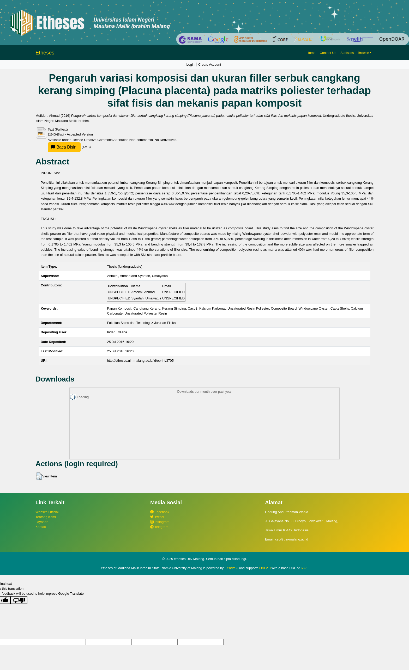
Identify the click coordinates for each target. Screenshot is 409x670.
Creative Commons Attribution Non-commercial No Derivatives (130, 140)
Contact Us (328, 53)
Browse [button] (363, 53)
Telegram (159, 527)
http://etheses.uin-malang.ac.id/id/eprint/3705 (140, 360)
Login (191, 64)
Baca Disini (64, 147)
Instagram (159, 522)
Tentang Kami (45, 517)
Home (310, 53)
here (303, 568)
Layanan (41, 522)
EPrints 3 (231, 568)
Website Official (46, 512)
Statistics (347, 53)
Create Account (209, 64)
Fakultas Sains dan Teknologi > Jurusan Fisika (141, 323)
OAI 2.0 (264, 568)
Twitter (157, 517)
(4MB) (69, 147)
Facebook (159, 512)
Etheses (44, 53)
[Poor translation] (19, 600)
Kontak (40, 527)
